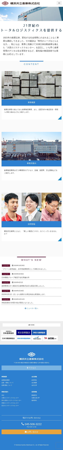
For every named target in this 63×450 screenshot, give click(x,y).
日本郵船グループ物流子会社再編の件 (15, 277)
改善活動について (7, 385)
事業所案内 (5, 392)
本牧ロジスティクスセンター (10, 403)
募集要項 (34, 395)
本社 (3, 395)
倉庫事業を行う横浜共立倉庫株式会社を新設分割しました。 (24, 286)
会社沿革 (34, 385)
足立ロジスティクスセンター (10, 405)
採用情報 (34, 392)
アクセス (31, 368)
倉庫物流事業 (6, 380)
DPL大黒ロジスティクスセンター (11, 400)
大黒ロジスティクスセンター (10, 398)
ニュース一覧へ (31, 308)
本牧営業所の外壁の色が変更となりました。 (18, 303)
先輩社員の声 (36, 398)
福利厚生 (34, 400)
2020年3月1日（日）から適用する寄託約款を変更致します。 (24, 294)
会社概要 (34, 382)
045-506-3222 (31, 424)
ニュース (5, 265)
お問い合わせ (31, 432)
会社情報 (34, 376)
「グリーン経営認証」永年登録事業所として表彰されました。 (24, 269)
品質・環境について (8, 382)
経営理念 (34, 380)
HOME (31, 325)
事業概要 (4, 376)
